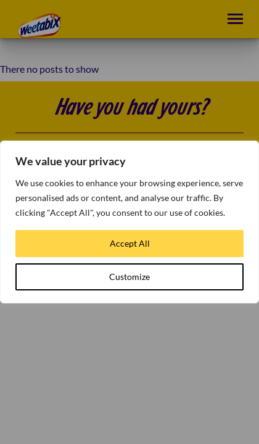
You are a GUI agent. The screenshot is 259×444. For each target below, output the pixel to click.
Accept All (130, 243)
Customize (129, 276)
